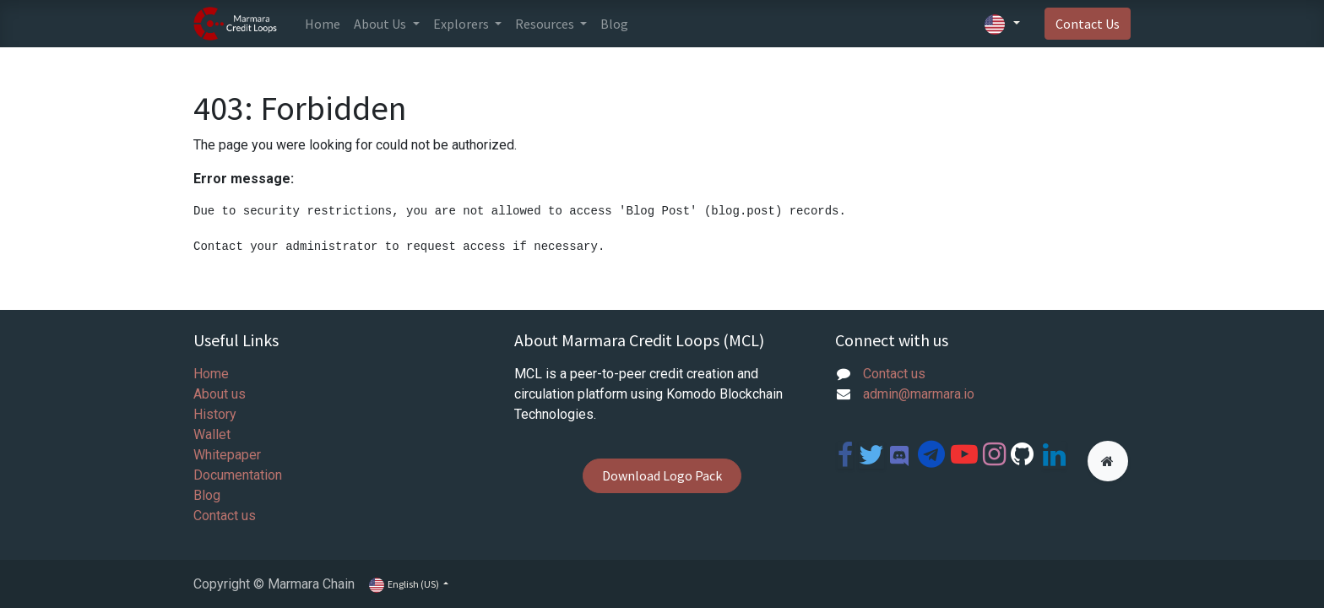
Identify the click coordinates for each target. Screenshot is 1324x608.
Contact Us (1087, 23)
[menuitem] (322, 24)
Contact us (224, 516)
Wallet (212, 434)
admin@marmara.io (918, 394)
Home (211, 374)
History (214, 414)
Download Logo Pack (662, 475)
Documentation (237, 475)
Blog (206, 495)
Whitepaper (227, 455)
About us (219, 394)
